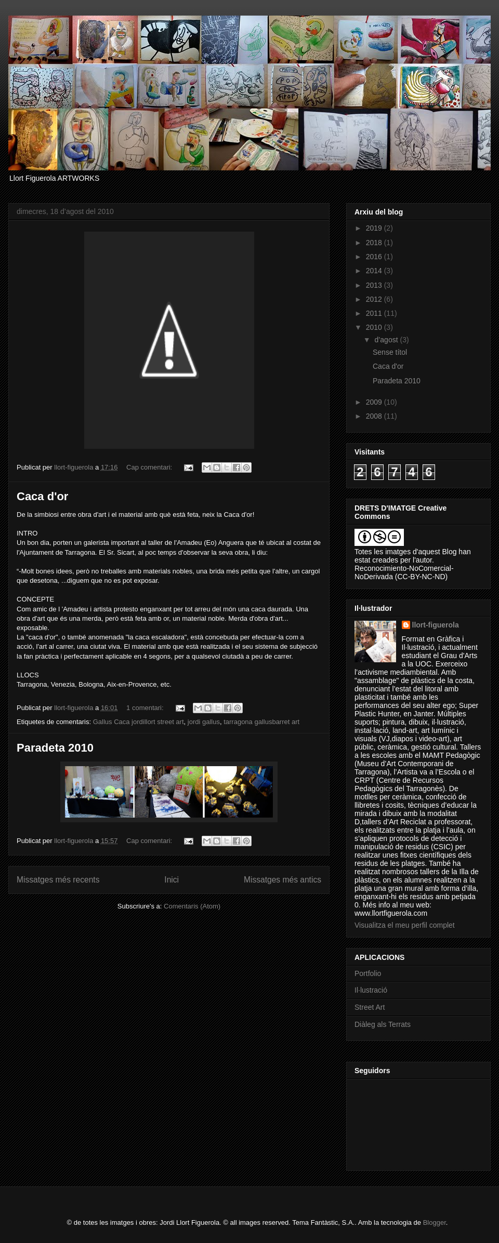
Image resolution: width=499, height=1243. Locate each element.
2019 (375, 228)
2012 (375, 299)
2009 (375, 402)
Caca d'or (42, 496)
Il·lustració (370, 990)
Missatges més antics (282, 879)
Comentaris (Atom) (192, 906)
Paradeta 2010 (55, 747)
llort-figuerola (435, 625)
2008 (375, 416)
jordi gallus (204, 722)
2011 (375, 313)
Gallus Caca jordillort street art (138, 722)
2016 (375, 256)
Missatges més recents (58, 879)
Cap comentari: (150, 467)
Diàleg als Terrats (382, 1024)
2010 (375, 327)
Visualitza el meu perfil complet (404, 925)
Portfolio (367, 973)
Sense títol (390, 352)
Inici (171, 879)
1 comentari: (145, 708)
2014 (375, 270)
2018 (375, 242)
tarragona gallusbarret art (261, 722)
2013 (375, 285)
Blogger (434, 1222)
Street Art (369, 1007)
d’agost (387, 340)
